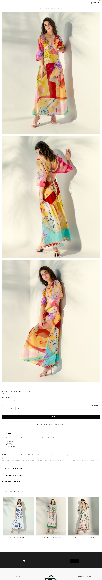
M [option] (11, 408)
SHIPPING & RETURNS (13, 481)
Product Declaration (14, 475)
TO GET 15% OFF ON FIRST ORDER (51, 424)
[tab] (51, 433)
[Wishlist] (87, 3)
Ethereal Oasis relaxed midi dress (51, 537)
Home (41, 8)
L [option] (18, 408)
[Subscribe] (74, 561)
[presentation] (25, 491)
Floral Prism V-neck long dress (84, 537)
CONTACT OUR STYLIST (13, 469)
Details (8, 433)
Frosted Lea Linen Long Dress (18, 537)
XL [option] (25, 408)
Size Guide (94, 405)
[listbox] (51, 409)
